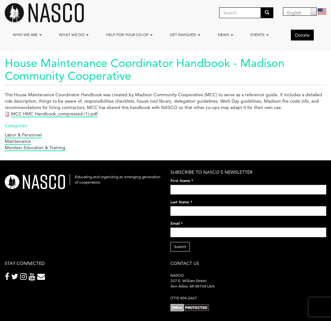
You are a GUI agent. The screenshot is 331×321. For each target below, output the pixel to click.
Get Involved (185, 34)
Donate (302, 35)
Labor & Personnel (23, 135)
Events (259, 34)
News (225, 34)
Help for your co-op (129, 34)
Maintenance (18, 141)
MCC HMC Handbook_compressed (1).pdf (54, 114)
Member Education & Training (35, 147)
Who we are (27, 34)
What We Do (74, 34)
